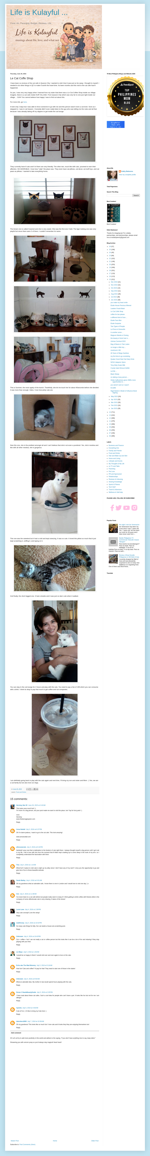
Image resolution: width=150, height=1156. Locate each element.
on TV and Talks (114, 466)
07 (110, 433)
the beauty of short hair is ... (120, 338)
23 (110, 255)
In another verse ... (117, 332)
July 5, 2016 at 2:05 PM (44, 992)
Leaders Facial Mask (118, 308)
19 (110, 267)
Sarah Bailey (20, 880)
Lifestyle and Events (115, 461)
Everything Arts (114, 448)
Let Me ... (114, 371)
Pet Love (112, 471)
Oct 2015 (114, 288)
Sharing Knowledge (115, 482)
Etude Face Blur (116, 320)
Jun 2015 (114, 300)
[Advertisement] (54, 1119)
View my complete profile (127, 175)
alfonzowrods (21, 847)
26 (110, 246)
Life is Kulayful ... (39, 12)
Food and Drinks (21, 792)
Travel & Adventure (115, 489)
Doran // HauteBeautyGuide (26, 992)
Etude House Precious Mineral (121, 305)
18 (110, 270)
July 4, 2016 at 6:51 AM (34, 880)
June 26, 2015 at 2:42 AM (36, 805)
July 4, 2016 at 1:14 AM (28, 865)
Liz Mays (19, 952)
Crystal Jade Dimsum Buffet (120, 368)
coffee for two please (118, 314)
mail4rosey (20, 923)
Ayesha (19, 1008)
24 (110, 252)
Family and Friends (115, 451)
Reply (18, 822)
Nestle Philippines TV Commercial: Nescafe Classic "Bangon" (129, 540)
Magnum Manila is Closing (120, 335)
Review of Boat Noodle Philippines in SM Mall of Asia (129, 556)
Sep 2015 (114, 291)
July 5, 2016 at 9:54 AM (32, 979)
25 (110, 249)
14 (110, 412)
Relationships (113, 476)
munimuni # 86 (116, 350)
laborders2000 (21, 1021)
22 (110, 258)
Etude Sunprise (116, 323)
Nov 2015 (114, 285)
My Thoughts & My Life (116, 464)
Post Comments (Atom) (27, 1144)
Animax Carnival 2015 (118, 341)
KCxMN (113, 388)
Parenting (112, 469)
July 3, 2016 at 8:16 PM (35, 847)
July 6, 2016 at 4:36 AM (30, 1008)
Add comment (16, 1033)
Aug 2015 (114, 294)
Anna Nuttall (20, 829)
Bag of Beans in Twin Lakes (120, 344)
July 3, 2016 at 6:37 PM (34, 829)
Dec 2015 (114, 282)
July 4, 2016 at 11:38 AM (28, 894)
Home (55, 1141)
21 (110, 261)
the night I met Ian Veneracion (129, 525)
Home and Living (114, 458)
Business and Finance (116, 445)
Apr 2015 (114, 399)
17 (110, 273)
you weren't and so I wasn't (120, 385)
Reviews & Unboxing (116, 479)
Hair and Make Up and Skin (118, 456)
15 (110, 279)
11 (110, 421)
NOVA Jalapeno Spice (118, 362)
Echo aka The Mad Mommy (26, 965)
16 (110, 276)
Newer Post (15, 1141)
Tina (17, 865)
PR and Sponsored (115, 474)
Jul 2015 (114, 297)
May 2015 (114, 396)
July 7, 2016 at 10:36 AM (35, 1021)
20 (110, 264)
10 (110, 424)
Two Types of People (118, 326)
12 (110, 418)
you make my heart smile (119, 302)
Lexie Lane (20, 909)
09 (110, 427)
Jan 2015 (114, 408)
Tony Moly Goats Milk (118, 365)
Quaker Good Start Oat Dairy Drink (122, 359)
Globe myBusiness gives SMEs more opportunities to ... (123, 381)
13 (110, 415)
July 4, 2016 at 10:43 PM (32, 936)
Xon (17, 894)
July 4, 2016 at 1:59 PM (33, 909)
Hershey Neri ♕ (21, 805)
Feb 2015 (114, 405)
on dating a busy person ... (120, 377)
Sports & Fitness (114, 484)
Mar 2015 (114, 402)
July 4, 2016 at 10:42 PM (33, 923)
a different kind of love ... (119, 317)
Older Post (95, 1141)
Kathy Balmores (127, 171)
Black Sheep (115, 374)
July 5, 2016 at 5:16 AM (44, 965)
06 (110, 436)
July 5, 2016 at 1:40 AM (31, 952)
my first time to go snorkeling (120, 356)
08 (110, 430)
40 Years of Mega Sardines (120, 353)
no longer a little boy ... (118, 347)
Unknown (19, 936)
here (25, 102)
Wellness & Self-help (116, 492)
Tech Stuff (112, 487)
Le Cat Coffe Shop (117, 311)
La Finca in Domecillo (118, 329)
